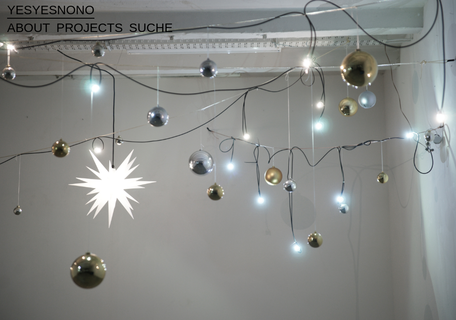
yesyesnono (50, 10)
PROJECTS (89, 28)
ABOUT (28, 28)
